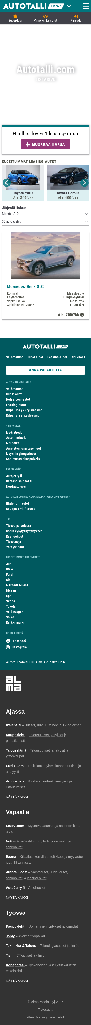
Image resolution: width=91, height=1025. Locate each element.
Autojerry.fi (14, 476)
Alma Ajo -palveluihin (50, 662)
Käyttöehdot (14, 536)
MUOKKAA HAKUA (45, 144)
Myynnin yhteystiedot (21, 454)
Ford (9, 574)
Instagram (19, 647)
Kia (8, 580)
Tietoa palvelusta (18, 526)
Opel (9, 596)
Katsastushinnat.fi (19, 481)
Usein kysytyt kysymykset (24, 531)
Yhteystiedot (15, 547)
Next (84, 183)
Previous (7, 183)
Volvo (10, 617)
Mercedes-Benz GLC (25, 286)
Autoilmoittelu (16, 438)
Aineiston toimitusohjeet (23, 448)
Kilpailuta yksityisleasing (24, 410)
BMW (10, 569)
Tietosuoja (13, 542)
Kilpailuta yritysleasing (22, 415)
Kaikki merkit (15, 622)
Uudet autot (35, 357)
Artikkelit (78, 357)
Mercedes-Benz (17, 585)
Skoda (10, 601)
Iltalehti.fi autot (17, 503)
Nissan (11, 590)
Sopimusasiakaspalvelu (23, 459)
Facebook (20, 641)
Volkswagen (14, 612)
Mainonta (13, 443)
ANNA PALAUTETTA (45, 370)
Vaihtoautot (14, 357)
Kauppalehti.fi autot (20, 509)
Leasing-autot (57, 357)
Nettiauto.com (16, 486)
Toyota (11, 606)
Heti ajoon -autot (18, 399)
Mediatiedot (14, 432)
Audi (9, 564)
